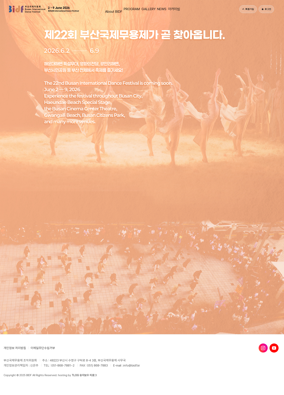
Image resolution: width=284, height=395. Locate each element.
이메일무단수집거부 (43, 348)
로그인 (266, 9)
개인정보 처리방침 (15, 348)
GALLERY (147, 9)
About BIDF (87, 9)
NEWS (173, 9)
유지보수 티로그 (88, 375)
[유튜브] (274, 348)
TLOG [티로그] (75, 375)
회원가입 (248, 9)
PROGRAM (118, 9)
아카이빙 (198, 9)
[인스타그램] (263, 348)
